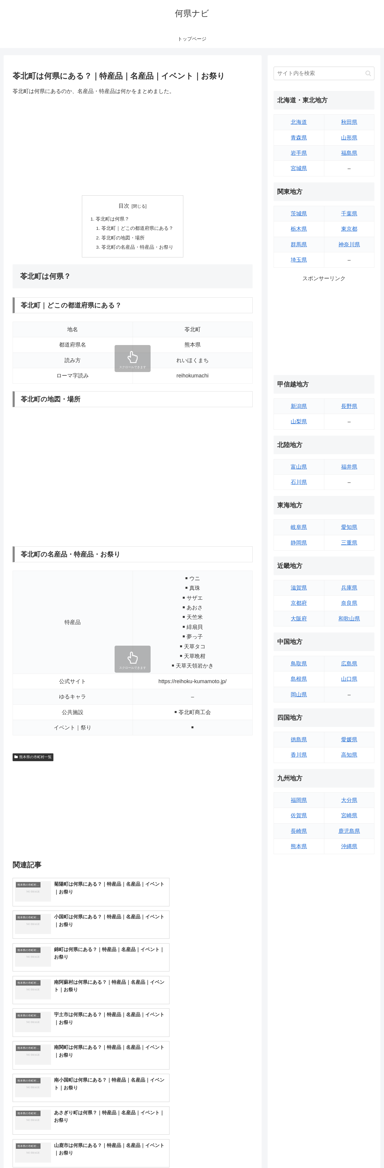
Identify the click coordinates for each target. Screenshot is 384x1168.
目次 (123, 206)
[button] (368, 73)
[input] (324, 73)
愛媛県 (349, 740)
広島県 (349, 664)
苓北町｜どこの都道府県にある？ (137, 229)
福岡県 (299, 800)
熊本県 (299, 846)
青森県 (299, 138)
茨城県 (299, 214)
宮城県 (299, 168)
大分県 (349, 800)
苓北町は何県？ (112, 219)
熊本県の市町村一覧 (33, 759)
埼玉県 (299, 260)
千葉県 (349, 214)
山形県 (349, 138)
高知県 (349, 755)
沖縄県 (349, 846)
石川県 (299, 482)
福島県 (349, 153)
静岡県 (299, 543)
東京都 (349, 229)
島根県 (299, 679)
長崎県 (299, 831)
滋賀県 (299, 588)
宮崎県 (349, 815)
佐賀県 (299, 815)
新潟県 (299, 406)
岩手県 (299, 153)
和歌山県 (349, 619)
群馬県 (299, 245)
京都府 (299, 603)
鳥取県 (299, 664)
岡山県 (299, 695)
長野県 (349, 406)
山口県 (349, 679)
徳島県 (299, 740)
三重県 (349, 543)
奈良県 (349, 603)
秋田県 (349, 122)
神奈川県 (349, 245)
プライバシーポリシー (354, 1149)
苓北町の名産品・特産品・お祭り (137, 248)
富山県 (299, 467)
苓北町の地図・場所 (123, 239)
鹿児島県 (349, 831)
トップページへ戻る (307, 1149)
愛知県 (349, 527)
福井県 (349, 467)
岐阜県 (299, 527)
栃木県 (299, 229)
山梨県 (299, 422)
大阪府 (299, 619)
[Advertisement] (133, 146)
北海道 (299, 122)
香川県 (299, 755)
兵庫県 (349, 588)
